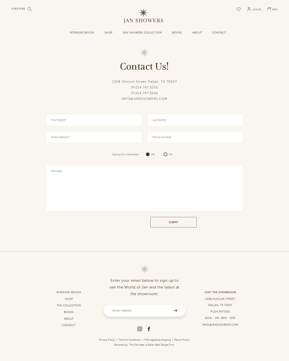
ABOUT (69, 318)
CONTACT (68, 325)
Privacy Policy (107, 340)
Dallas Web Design (158, 344)
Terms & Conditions (130, 340)
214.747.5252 (147, 87)
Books (177, 32)
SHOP (108, 32)
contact (219, 32)
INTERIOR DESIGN (82, 32)
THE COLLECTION (69, 305)
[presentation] (121, 222)
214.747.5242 (146, 93)
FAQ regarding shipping (157, 340)
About (197, 32)
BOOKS (69, 312)
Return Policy (181, 340)
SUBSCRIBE (18, 8)
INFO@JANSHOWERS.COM (144, 99)
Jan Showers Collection (142, 32)
